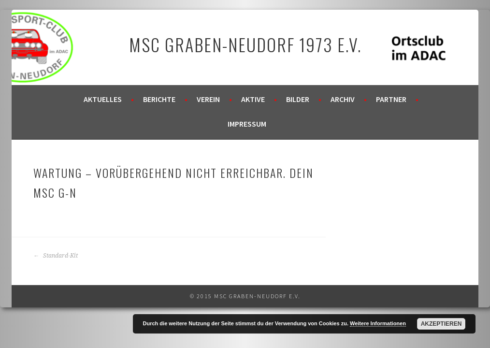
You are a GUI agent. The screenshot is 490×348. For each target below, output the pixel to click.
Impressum (247, 124)
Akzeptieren (441, 323)
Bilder (297, 99)
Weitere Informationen (378, 323)
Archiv (343, 99)
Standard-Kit (55, 255)
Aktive (253, 99)
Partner (391, 99)
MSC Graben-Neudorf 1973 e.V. (245, 44)
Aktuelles (103, 99)
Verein (208, 99)
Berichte (159, 99)
